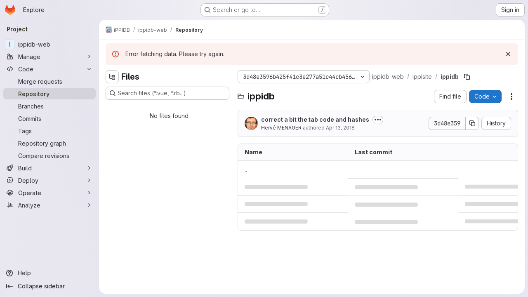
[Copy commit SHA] (472, 123)
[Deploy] (49, 180)
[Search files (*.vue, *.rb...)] (167, 93)
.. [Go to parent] (246, 169)
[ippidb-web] (49, 44)
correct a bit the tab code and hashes (315, 119)
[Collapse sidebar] (49, 286)
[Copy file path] (467, 76)
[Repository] (49, 93)
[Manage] (49, 56)
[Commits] (49, 118)
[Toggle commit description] (377, 119)
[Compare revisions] (49, 155)
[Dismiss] (508, 54)
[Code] (49, 69)
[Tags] (49, 131)
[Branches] (49, 106)
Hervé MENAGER (281, 128)
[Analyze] (49, 205)
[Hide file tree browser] (112, 76)
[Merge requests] (49, 81)
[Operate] (49, 192)
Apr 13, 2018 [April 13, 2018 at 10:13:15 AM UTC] (340, 128)
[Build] (49, 168)
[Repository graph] (49, 143)
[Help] (49, 273)
